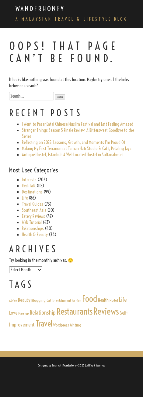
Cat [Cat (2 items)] (49, 300)
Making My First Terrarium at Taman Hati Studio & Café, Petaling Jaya (76, 148)
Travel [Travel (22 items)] (44, 324)
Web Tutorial (32, 222)
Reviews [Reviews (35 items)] (106, 311)
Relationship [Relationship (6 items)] (43, 312)
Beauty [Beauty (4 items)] (24, 300)
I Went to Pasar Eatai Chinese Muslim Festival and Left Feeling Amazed (77, 124)
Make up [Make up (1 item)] (23, 313)
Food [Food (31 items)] (89, 298)
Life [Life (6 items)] (123, 299)
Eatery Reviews (33, 216)
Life (25, 198)
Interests (29, 179)
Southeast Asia (34, 210)
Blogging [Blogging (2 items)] (38, 300)
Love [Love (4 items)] (13, 313)
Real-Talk (29, 186)
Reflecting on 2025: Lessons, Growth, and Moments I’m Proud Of (73, 142)
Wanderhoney (40, 8)
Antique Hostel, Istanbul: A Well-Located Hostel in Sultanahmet (72, 154)
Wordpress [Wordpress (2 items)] (61, 325)
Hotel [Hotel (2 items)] (114, 300)
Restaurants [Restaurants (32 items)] (74, 311)
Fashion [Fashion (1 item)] (76, 300)
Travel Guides (32, 204)
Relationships (33, 228)
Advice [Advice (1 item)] (13, 300)
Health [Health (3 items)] (103, 300)
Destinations (32, 192)
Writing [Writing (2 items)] (75, 325)
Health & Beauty (35, 234)
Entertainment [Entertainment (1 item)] (61, 300)
